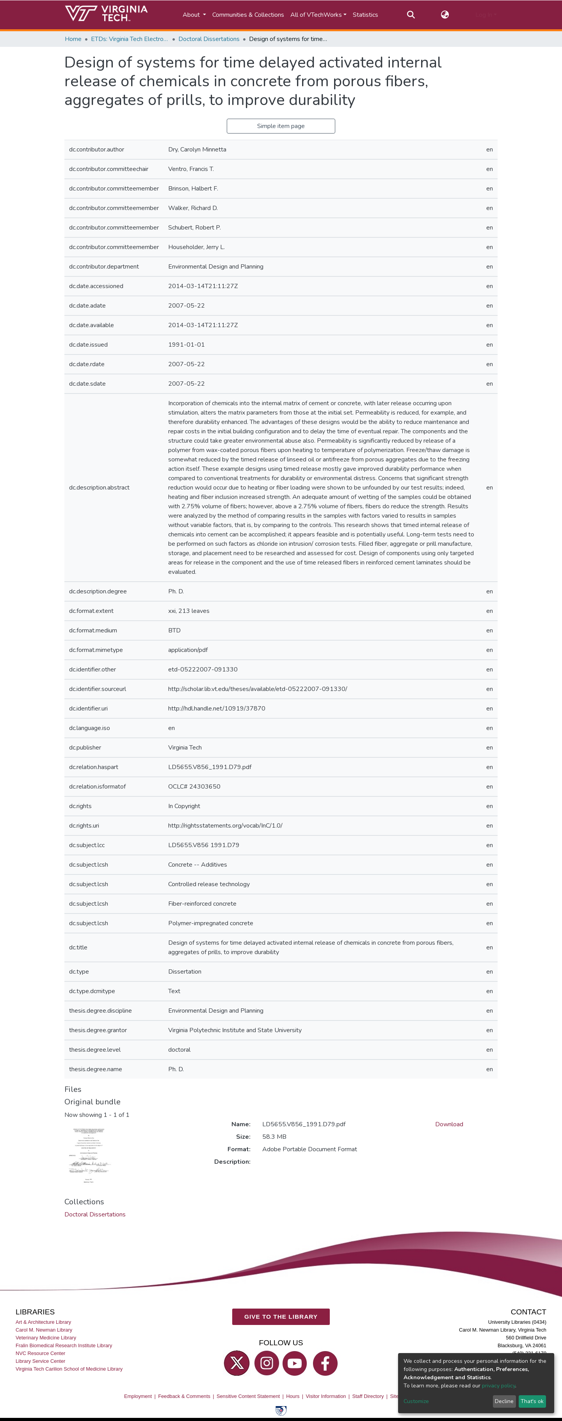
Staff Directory (368, 1396)
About (192, 15)
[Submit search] (411, 15)
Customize (416, 1401)
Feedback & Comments (184, 1396)
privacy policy (498, 1385)
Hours (292, 1396)
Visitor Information (326, 1396)
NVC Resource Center (40, 1353)
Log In (483, 15)
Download (449, 1124)
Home (73, 39)
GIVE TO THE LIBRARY (281, 1316)
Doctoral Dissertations (209, 39)
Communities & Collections (248, 15)
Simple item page (281, 126)
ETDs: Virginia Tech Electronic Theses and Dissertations (130, 39)
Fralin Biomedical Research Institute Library (64, 1345)
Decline (504, 1401)
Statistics (365, 15)
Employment (138, 1396)
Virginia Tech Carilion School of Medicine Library (69, 1369)
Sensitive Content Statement (248, 1396)
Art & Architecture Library (43, 1322)
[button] (445, 15)
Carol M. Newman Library (44, 1330)
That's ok (532, 1401)
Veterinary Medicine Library (46, 1338)
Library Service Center (40, 1361)
